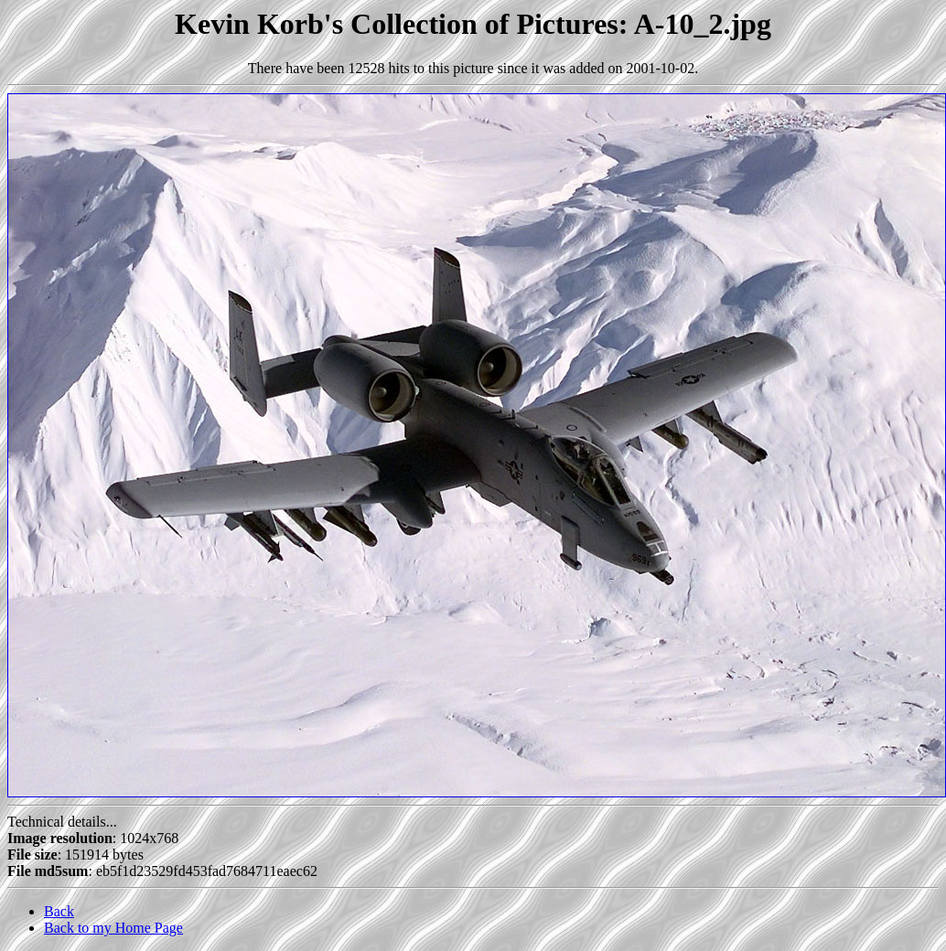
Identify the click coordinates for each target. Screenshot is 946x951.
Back (59, 911)
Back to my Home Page (113, 927)
